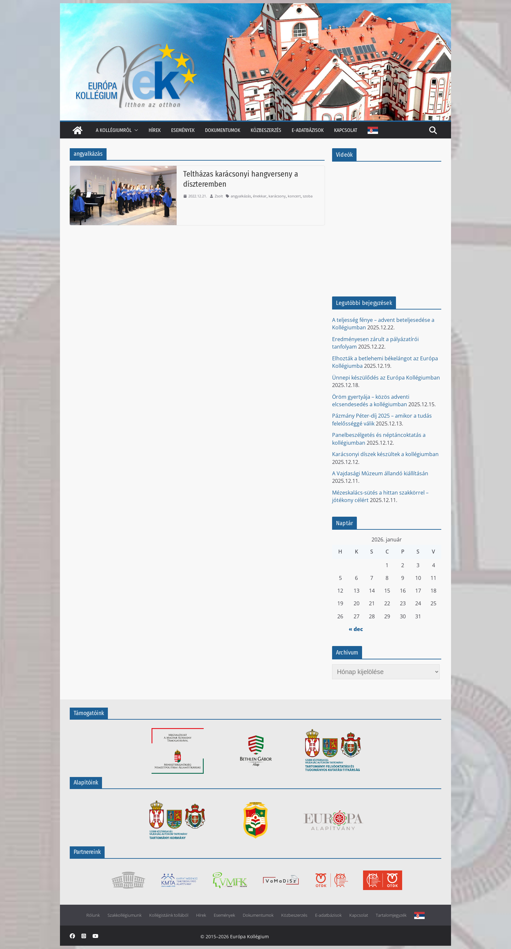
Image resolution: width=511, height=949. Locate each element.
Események (183, 130)
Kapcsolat (345, 130)
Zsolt (219, 196)
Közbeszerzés (266, 130)
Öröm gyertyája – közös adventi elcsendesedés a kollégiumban (370, 400)
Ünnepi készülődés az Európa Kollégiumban (386, 377)
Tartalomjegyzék (391, 915)
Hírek (155, 130)
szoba (308, 196)
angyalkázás (241, 196)
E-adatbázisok (308, 130)
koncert (294, 196)
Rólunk (93, 915)
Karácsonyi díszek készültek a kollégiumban (385, 454)
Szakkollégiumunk (124, 915)
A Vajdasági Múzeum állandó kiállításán (380, 473)
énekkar (260, 196)
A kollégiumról (114, 130)
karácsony (277, 196)
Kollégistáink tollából (168, 915)
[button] (135, 130)
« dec (356, 629)
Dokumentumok (222, 130)
